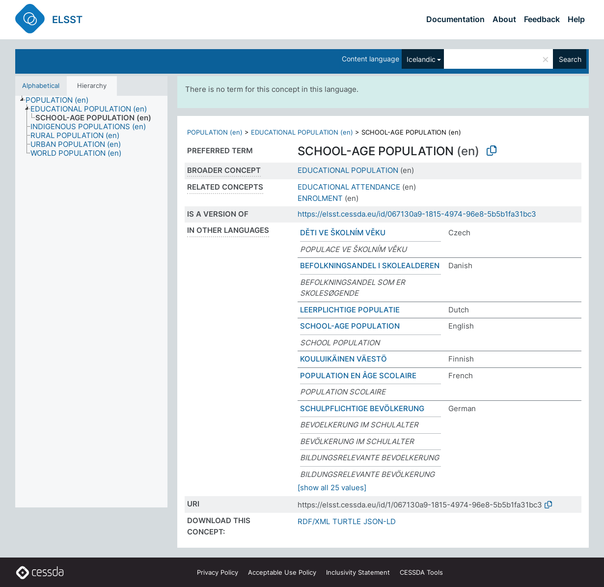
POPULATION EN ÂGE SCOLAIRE (358, 375)
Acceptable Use (282, 572)
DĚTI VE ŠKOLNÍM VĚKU (342, 232)
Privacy (217, 572)
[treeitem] (61, 100)
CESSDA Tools (421, 572)
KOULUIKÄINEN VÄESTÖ (343, 358)
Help (576, 19)
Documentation (455, 19)
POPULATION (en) (215, 132)
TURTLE (346, 521)
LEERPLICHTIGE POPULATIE (350, 309)
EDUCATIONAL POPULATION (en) (302, 132)
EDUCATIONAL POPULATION (348, 170)
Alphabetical (40, 85)
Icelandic (421, 59)
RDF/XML (314, 521)
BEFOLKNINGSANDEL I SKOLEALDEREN (369, 265)
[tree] (91, 301)
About (504, 19)
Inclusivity (358, 572)
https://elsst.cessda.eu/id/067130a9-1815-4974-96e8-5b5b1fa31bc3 (417, 214)
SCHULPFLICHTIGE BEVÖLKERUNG (362, 408)
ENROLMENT (320, 198)
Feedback (542, 19)
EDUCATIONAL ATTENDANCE (349, 187)
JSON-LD (379, 521)
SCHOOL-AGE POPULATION (350, 326)
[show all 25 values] (332, 487)
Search (570, 59)
